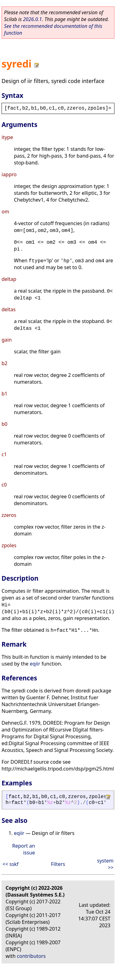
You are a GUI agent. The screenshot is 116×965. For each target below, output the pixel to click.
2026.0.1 (32, 19)
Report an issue (23, 849)
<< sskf (10, 864)
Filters (58, 864)
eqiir (35, 663)
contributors (31, 956)
